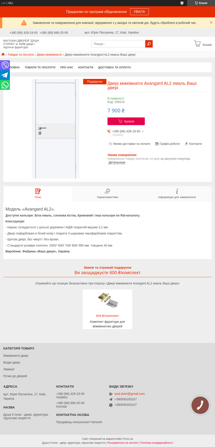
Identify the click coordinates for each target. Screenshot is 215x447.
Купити (129, 121)
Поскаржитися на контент (122, 442)
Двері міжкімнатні (49, 54)
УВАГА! (139, 12)
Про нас (66, 67)
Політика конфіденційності (157, 442)
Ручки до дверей (15, 376)
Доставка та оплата (114, 67)
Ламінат (8, 369)
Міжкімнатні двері (15, 355)
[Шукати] (149, 44)
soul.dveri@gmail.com (130, 394)
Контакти (85, 67)
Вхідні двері (11, 362)
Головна (13, 67)
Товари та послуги (21, 54)
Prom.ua (128, 438)
